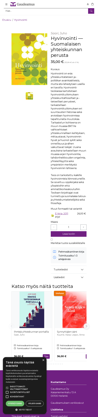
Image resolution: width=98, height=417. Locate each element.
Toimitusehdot (59, 415)
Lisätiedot (59, 276)
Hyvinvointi (20, 18)
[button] (25, 409)
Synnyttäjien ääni (67, 330)
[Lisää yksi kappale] (83, 226)
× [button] (43, 360)
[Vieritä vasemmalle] (11, 325)
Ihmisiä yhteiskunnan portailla (31, 330)
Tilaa (46, 355)
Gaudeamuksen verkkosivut (67, 401)
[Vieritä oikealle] (86, 325)
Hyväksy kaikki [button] (15, 403)
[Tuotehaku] (49, 11)
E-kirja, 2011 (61, 212)
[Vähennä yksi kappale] (54, 226)
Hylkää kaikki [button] (34, 403)
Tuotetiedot (61, 268)
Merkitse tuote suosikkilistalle (68, 241)
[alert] (25, 385)
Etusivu (6, 18)
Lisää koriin (69, 232)
